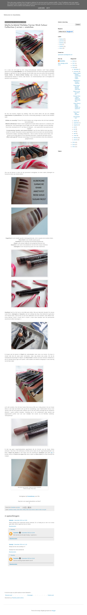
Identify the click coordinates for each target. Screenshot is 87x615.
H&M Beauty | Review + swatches (76, 82)
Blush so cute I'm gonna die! (76, 93)
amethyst (11, 509)
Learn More (41, 8)
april (75, 133)
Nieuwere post (8, 595)
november (76, 71)
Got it (48, 8)
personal (61, 40)
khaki (27, 509)
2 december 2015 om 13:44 (28, 532)
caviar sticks (19, 509)
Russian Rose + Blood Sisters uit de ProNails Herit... (76, 98)
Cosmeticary (30, 496)
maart (75, 135)
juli (74, 127)
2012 (73, 146)
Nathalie (11, 520)
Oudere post (51, 595)
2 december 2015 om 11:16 (20, 544)
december (76, 69)
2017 (73, 63)
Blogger (54, 610)
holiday (24, 509)
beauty (14, 509)
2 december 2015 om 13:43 (28, 558)
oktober (76, 120)
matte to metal (38, 509)
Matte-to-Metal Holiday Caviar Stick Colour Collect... (77, 76)
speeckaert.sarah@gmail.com (65, 54)
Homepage (30, 595)
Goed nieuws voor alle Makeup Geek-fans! (76, 87)
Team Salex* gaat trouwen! (76, 113)
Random (61, 42)
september (76, 122)
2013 (73, 144)
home (60, 48)
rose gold (44, 509)
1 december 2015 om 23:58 (20, 520)
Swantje (11, 544)
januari (75, 139)
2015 (73, 67)
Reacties (13, 529)
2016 (73, 65)
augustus (76, 125)
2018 (73, 61)
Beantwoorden (12, 526)
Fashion (61, 46)
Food (60, 44)
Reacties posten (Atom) (17, 597)
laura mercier (32, 509)
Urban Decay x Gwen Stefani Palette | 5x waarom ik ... (77, 107)
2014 (73, 142)
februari (76, 137)
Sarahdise (16, 532)
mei (75, 131)
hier (52, 452)
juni (75, 129)
